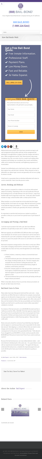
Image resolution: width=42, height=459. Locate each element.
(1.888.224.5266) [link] (21, 25)
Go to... (5, 32)
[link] (2, 4)
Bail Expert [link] (6, 357)
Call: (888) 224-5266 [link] (13, 82)
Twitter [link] (7, 376)
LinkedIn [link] (11, 375)
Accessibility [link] (23, 453)
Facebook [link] (4, 376)
